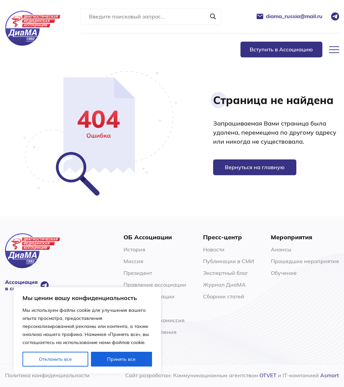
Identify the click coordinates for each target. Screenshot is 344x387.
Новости (214, 249)
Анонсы (281, 249)
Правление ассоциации (155, 284)
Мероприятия (291, 237)
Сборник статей (223, 296)
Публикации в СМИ (228, 261)
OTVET (268, 375)
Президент (138, 273)
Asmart (329, 375)
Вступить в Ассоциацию (281, 49)
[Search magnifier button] (212, 16)
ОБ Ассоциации (148, 237)
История (134, 249)
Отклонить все (55, 359)
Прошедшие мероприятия (305, 261)
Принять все (121, 359)
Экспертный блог (225, 273)
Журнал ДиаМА (224, 284)
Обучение (284, 273)
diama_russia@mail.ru (294, 16)
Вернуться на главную (255, 167)
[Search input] (147, 16)
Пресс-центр (222, 237)
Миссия (133, 261)
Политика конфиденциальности (47, 375)
